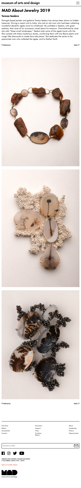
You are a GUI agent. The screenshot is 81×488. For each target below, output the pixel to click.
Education (38, 426)
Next (76, 404)
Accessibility (6, 431)
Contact (4, 433)
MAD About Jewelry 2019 (26, 10)
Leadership (73, 428)
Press (37, 431)
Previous (6, 404)
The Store (5, 426)
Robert (4, 428)
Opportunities (73, 433)
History (71, 431)
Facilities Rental (38, 434)
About (71, 426)
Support (38, 428)
